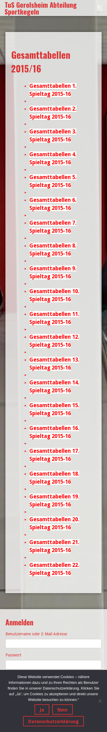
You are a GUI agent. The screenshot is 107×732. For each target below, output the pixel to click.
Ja (42, 710)
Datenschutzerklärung (53, 721)
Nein (62, 710)
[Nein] (100, 701)
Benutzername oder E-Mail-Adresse (36, 634)
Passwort (13, 655)
